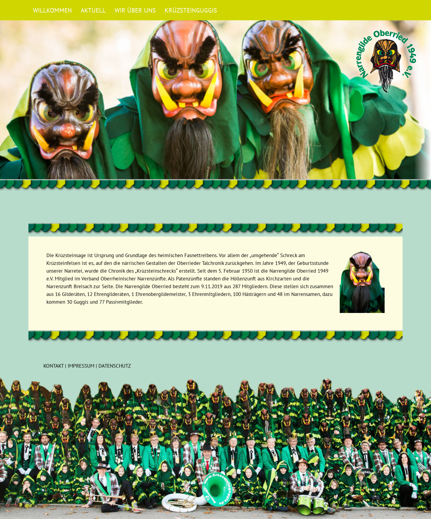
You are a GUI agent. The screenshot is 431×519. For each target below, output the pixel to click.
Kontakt (53, 365)
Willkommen (52, 10)
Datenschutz (114, 365)
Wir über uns (135, 10)
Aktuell (93, 10)
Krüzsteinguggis (191, 10)
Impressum (81, 365)
